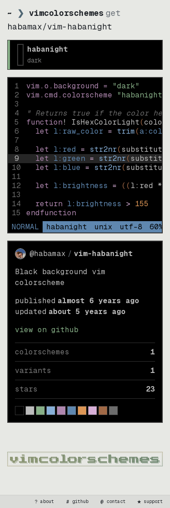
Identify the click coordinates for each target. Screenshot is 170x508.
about (43, 501)
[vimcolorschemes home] (85, 459)
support (149, 501)
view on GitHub (46, 329)
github (76, 501)
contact (112, 501)
